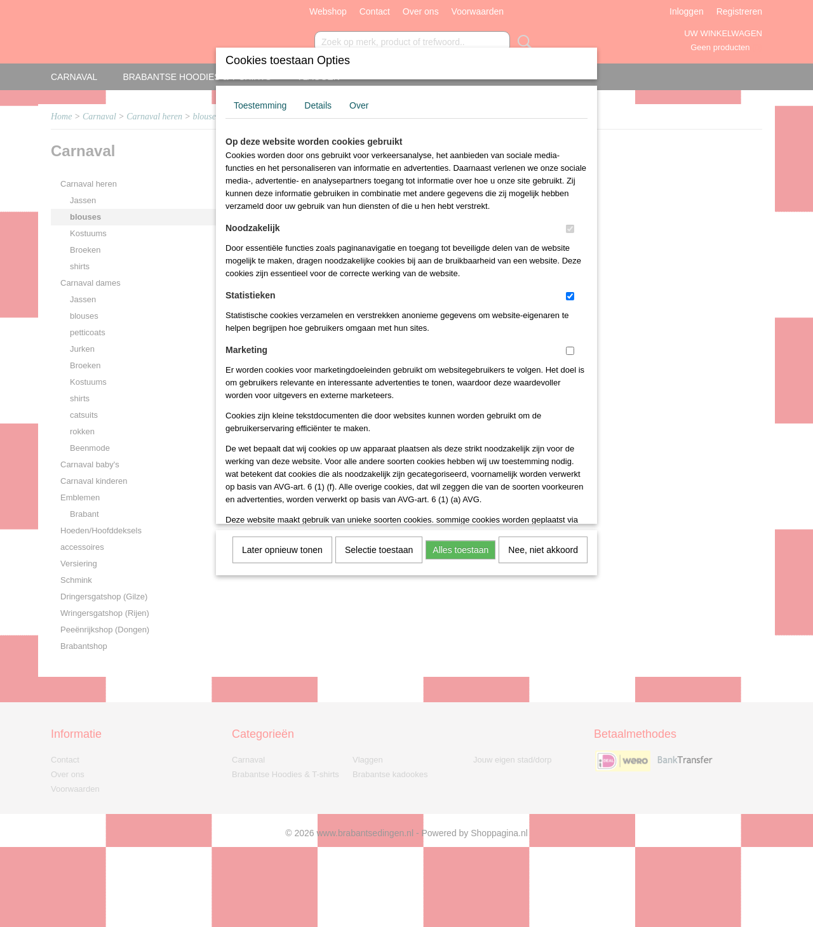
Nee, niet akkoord (543, 550)
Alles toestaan (460, 550)
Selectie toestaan (379, 550)
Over (358, 105)
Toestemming (260, 105)
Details (318, 105)
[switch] (570, 229)
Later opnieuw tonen (282, 550)
